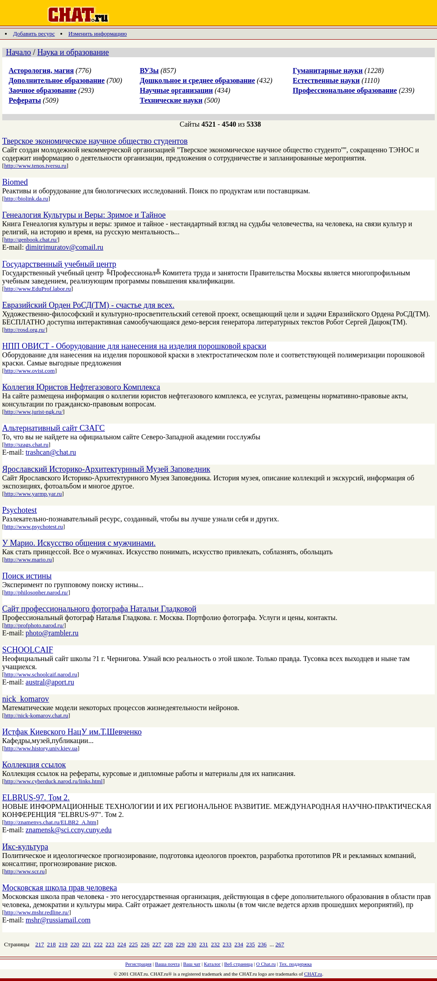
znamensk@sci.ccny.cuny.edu (69, 830)
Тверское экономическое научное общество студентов (95, 141)
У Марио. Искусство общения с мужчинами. (79, 543)
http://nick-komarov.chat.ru (36, 715)
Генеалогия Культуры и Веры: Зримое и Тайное (84, 214)
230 (191, 944)
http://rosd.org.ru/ (24, 329)
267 (279, 944)
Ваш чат (191, 964)
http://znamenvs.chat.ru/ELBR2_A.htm (50, 822)
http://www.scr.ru (24, 871)
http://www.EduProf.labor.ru (37, 288)
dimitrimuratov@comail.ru (64, 247)
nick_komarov (25, 698)
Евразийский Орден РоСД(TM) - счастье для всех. (88, 305)
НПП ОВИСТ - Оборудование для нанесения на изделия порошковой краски (134, 346)
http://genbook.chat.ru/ (30, 239)
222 (98, 944)
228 (168, 944)
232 (215, 944)
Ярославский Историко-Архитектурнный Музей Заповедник (106, 469)
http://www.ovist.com (29, 370)
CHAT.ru (313, 973)
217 (39, 944)
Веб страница (238, 964)
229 (180, 944)
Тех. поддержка (295, 964)
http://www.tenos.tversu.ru (35, 165)
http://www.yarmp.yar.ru (33, 493)
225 (133, 944)
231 (203, 944)
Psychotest (19, 510)
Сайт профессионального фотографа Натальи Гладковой (99, 608)
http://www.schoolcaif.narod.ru (40, 674)
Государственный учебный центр (59, 264)
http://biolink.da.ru (26, 198)
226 (145, 944)
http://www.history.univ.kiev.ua (40, 748)
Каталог (212, 964)
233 (227, 944)
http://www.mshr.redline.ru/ (36, 912)
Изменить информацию (97, 33)
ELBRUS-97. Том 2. (36, 797)
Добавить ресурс (34, 33)
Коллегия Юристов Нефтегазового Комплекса (81, 387)
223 (109, 944)
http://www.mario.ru (28, 559)
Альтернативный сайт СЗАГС (53, 428)
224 (121, 944)
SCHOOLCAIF (27, 649)
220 (74, 944)
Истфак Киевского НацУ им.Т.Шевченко (72, 731)
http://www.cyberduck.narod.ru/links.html (53, 781)
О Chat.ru (266, 964)
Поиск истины (27, 575)
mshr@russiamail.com (58, 920)
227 (156, 944)
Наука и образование (73, 52)
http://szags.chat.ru (26, 444)
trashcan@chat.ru (51, 452)
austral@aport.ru (50, 682)
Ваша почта (167, 964)
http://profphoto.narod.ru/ (34, 625)
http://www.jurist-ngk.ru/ (33, 411)
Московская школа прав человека (59, 887)
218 (51, 944)
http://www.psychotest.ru (33, 526)
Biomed (15, 182)
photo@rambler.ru (52, 633)
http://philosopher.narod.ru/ (36, 592)
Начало (18, 52)
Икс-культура (25, 846)
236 (262, 944)
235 (250, 944)
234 (238, 944)
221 (86, 944)
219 (63, 944)
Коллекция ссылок (34, 764)
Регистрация (138, 964)
